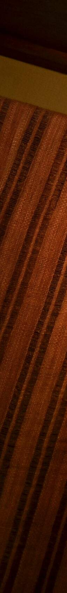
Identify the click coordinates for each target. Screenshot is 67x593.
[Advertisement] (33, 147)
